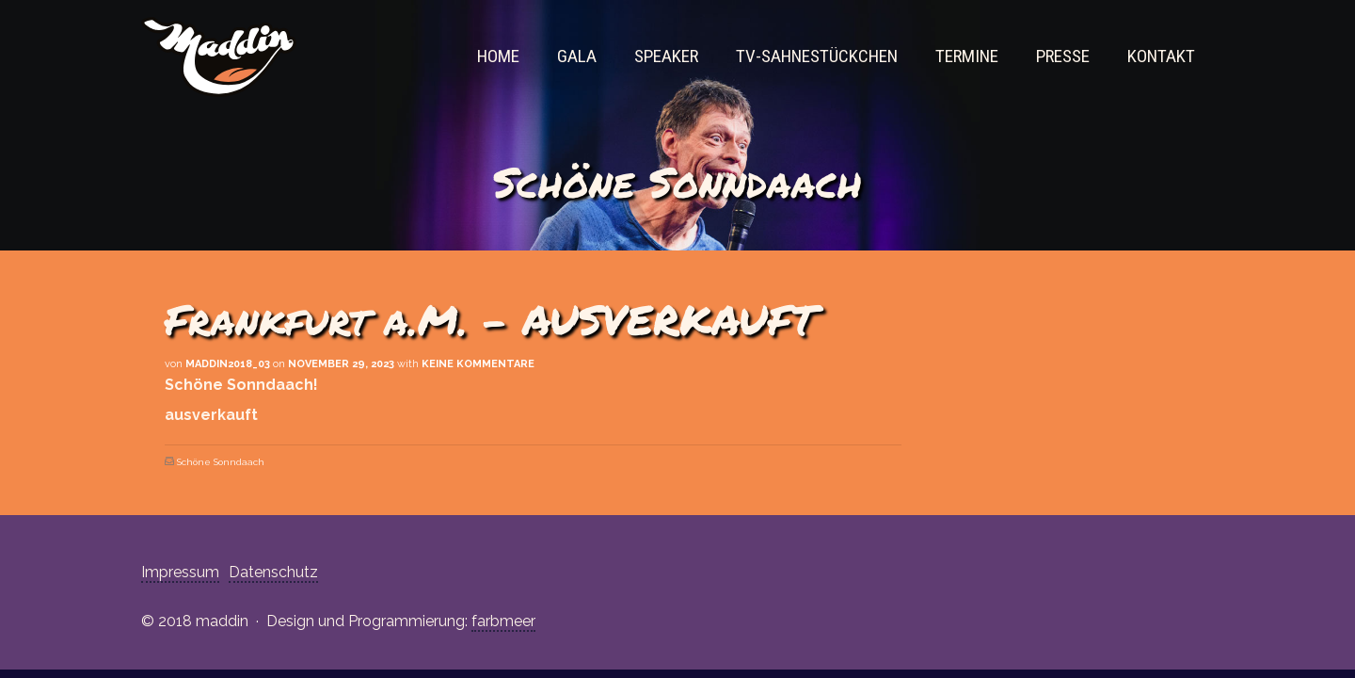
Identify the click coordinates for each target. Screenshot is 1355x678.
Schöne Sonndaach (220, 462)
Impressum (180, 572)
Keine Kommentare (478, 364)
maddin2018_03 (227, 364)
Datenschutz (273, 572)
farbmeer (503, 621)
